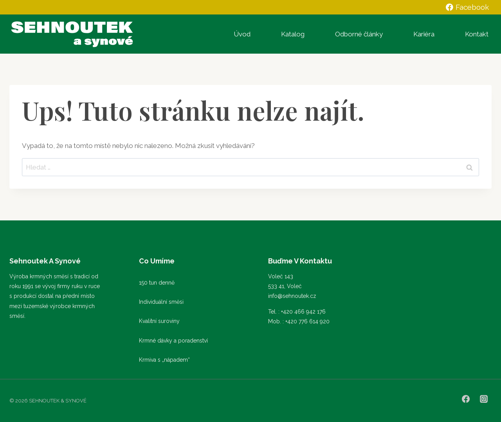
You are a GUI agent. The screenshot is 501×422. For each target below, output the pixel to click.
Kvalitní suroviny (159, 321)
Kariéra (423, 34)
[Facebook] (466, 399)
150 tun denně (157, 283)
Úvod (242, 34)
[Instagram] (484, 399)
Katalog (293, 34)
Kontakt (476, 34)
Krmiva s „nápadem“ (164, 360)
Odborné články (359, 34)
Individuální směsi (161, 302)
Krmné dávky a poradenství (173, 340)
